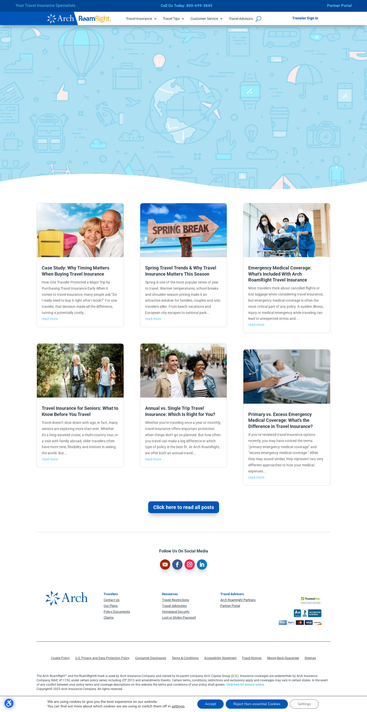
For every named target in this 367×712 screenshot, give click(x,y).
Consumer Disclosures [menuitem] (150, 658)
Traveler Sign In (305, 18)
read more (50, 319)
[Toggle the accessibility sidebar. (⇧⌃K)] (9, 703)
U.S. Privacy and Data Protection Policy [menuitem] (102, 658)
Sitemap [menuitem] (310, 658)
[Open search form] (258, 18)
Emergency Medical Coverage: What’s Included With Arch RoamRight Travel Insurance (279, 273)
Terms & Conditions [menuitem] (185, 658)
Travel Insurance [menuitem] (139, 19)
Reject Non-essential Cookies (256, 704)
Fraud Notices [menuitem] (252, 658)
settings (178, 706)
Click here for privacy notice (245, 684)
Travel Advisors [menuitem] (241, 19)
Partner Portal (339, 5)
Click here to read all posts (183, 507)
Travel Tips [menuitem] (171, 19)
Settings (304, 704)
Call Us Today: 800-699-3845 (186, 5)
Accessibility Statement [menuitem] (220, 658)
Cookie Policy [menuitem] (60, 658)
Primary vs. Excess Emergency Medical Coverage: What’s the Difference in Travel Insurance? (280, 420)
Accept (210, 704)
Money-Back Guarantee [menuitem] (283, 658)
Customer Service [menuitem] (204, 19)
